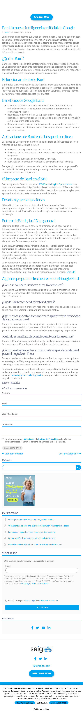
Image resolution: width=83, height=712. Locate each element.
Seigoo (7, 32)
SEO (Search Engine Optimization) (56, 184)
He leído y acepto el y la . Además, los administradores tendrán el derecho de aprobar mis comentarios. (38, 440)
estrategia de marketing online (27, 375)
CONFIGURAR (42, 703)
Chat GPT (71, 271)
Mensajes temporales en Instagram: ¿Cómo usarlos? (31, 519)
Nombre (6, 393)
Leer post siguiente (70, 453)
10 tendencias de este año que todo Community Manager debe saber (38, 525)
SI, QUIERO (42, 607)
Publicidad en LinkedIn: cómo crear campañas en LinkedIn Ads (35, 544)
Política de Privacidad (48, 439)
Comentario (7, 424)
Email (4, 403)
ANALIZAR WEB (41, 673)
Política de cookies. (41, 709)
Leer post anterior (12, 453)
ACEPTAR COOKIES (58, 703)
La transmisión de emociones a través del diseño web (31, 538)
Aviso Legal (29, 439)
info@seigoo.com (41, 665)
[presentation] (25, 591)
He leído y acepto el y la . (31, 600)
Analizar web (41, 17)
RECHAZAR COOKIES (25, 703)
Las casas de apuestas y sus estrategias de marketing (31, 532)
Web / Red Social (9, 414)
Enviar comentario (12, 448)
